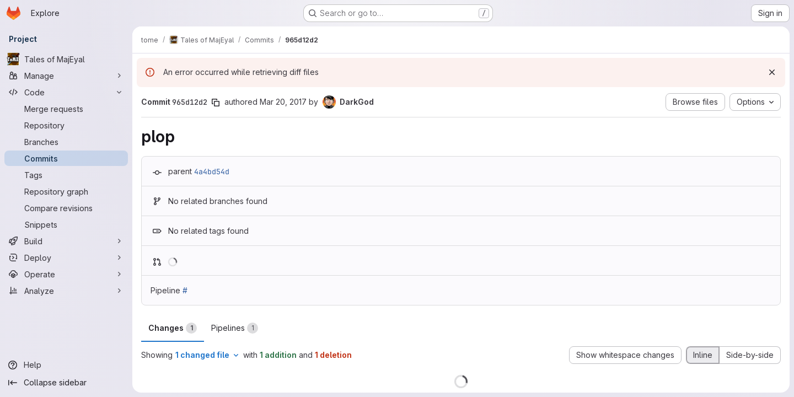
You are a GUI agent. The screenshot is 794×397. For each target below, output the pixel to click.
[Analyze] (66, 290)
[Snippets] (66, 224)
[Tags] (66, 175)
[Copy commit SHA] (215, 102)
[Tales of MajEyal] (66, 59)
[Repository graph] (66, 191)
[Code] (66, 92)
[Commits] (66, 158)
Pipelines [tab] (234, 328)
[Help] (66, 365)
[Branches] (66, 141)
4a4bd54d (211, 171)
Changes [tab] (172, 328)
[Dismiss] (772, 72)
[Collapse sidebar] (66, 382)
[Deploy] (66, 257)
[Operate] (66, 274)
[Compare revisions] (66, 208)
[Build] (66, 241)
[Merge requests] (66, 108)
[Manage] (66, 75)
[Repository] (66, 125)
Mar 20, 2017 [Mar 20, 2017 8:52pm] (283, 101)
